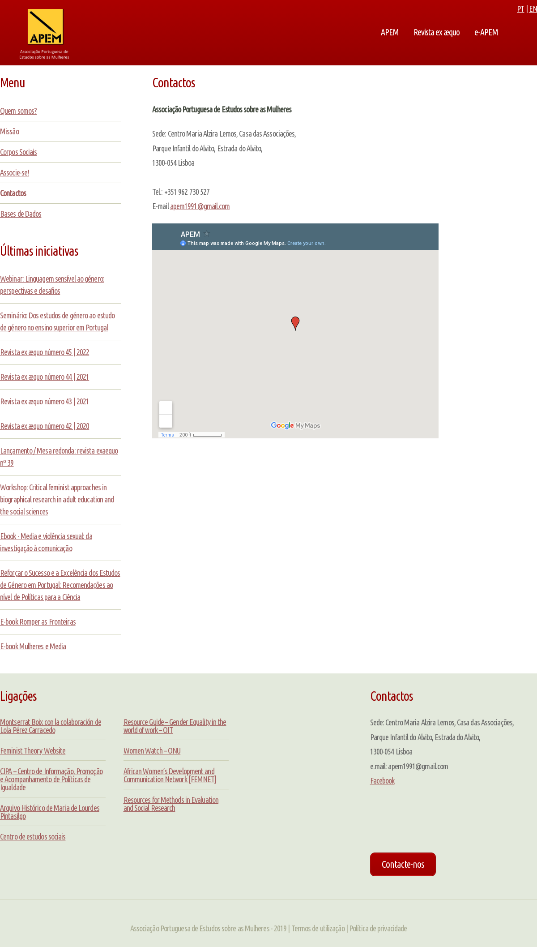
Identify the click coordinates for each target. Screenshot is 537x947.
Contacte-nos (403, 864)
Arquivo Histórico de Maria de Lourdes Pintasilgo (49, 811)
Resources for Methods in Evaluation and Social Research (171, 803)
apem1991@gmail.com (200, 205)
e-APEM (486, 32)
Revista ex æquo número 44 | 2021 (44, 376)
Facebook (382, 780)
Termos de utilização (318, 928)
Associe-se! (14, 172)
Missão (9, 131)
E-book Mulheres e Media (33, 646)
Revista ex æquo (436, 32)
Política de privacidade (378, 928)
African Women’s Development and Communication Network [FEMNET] (170, 775)
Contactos (13, 193)
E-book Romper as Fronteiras (38, 621)
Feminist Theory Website (32, 750)
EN (533, 8)
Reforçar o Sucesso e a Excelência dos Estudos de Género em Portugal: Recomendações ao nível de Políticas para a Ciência (60, 584)
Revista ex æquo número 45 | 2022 (44, 351)
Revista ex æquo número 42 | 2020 (44, 425)
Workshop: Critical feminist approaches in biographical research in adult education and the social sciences (57, 499)
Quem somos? (18, 110)
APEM (390, 32)
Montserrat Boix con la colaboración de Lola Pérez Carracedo (50, 725)
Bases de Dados (20, 213)
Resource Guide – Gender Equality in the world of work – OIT (175, 725)
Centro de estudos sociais (33, 836)
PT (520, 8)
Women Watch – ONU (152, 750)
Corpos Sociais (18, 151)
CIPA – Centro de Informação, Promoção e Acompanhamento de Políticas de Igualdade (51, 779)
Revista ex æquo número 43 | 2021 (44, 401)
